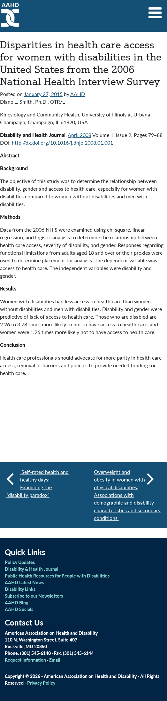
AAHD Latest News (24, 582)
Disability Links (20, 589)
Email (54, 660)
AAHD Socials (19, 609)
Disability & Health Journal (31, 569)
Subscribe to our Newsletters (34, 596)
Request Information (25, 660)
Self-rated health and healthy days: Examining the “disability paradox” (37, 483)
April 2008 (79, 135)
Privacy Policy (41, 683)
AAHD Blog (16, 602)
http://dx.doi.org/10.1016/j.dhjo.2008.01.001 (62, 142)
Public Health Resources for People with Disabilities (57, 575)
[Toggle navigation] (155, 10)
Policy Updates (20, 562)
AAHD (77, 94)
